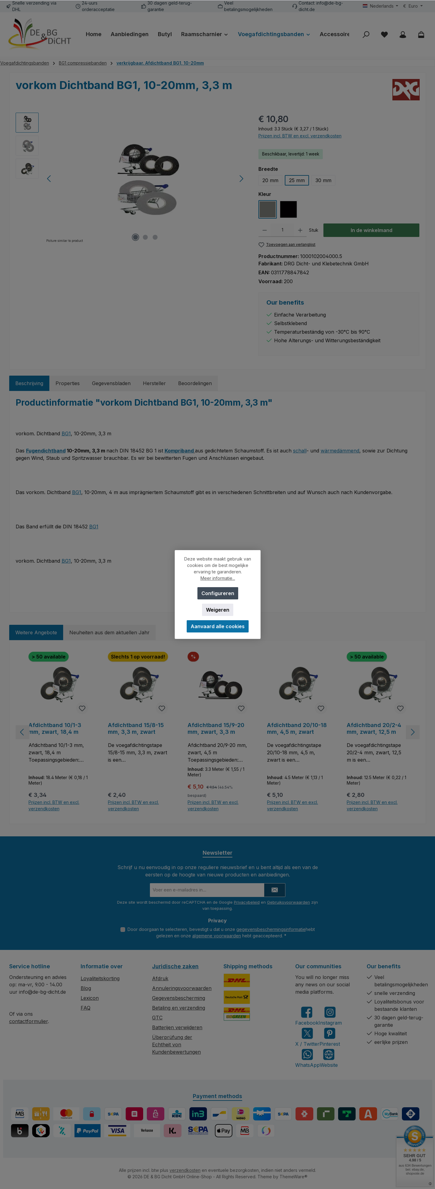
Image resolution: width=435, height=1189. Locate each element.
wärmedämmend (340, 451)
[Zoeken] (366, 34)
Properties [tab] (67, 383)
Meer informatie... (217, 578)
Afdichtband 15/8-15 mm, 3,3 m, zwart (136, 728)
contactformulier (28, 1021)
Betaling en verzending (178, 1008)
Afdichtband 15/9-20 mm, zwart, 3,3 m (216, 728)
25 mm (297, 180)
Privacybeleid (247, 902)
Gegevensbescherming (178, 998)
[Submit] (274, 890)
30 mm (323, 180)
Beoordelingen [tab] (195, 383)
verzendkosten (185, 1170)
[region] (131, 178)
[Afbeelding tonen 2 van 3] (145, 237)
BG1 (66, 433)
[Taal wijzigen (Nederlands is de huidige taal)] (381, 6)
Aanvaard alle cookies (218, 626)
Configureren (217, 593)
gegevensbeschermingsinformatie (271, 929)
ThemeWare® (293, 1176)
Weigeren (217, 610)
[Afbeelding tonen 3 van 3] (155, 237)
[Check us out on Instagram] (330, 1015)
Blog (86, 988)
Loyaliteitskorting (100, 978)
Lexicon (90, 998)
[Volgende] (241, 179)
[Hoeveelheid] (282, 230)
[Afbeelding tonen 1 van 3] (135, 237)
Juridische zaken (175, 966)
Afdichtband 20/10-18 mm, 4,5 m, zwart (297, 728)
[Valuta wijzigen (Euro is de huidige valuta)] (413, 6)
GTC (157, 1018)
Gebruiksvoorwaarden (288, 902)
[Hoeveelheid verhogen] (300, 230)
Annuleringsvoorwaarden (182, 988)
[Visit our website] (329, 1058)
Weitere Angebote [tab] (36, 632)
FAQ (85, 1008)
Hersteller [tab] (154, 383)
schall (300, 451)
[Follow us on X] (307, 1037)
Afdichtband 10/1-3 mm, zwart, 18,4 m (55, 728)
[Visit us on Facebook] (307, 1015)
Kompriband (179, 451)
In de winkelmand (371, 230)
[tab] (29, 383)
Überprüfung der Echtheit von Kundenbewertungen (176, 1044)
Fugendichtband (46, 451)
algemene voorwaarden (216, 935)
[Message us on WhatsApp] (307, 1058)
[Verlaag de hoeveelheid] (264, 230)
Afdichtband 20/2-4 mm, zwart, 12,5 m (374, 728)
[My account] (402, 34)
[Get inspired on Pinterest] (329, 1037)
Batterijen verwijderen (177, 1027)
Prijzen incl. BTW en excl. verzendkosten (300, 135)
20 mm (270, 180)
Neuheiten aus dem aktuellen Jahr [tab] (109, 632)
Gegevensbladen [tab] (111, 383)
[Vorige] (49, 179)
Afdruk (160, 978)
